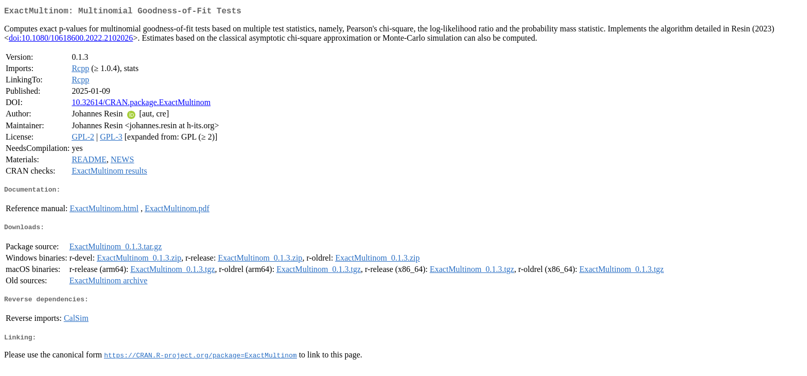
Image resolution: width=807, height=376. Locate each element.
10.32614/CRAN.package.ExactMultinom (141, 104)
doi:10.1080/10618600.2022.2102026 (71, 40)
